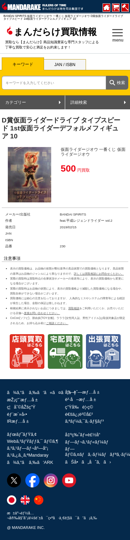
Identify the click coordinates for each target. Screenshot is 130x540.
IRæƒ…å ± (18, 421)
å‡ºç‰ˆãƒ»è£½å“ (84, 434)
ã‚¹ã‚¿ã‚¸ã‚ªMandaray (28, 455)
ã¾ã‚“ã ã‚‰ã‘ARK (30, 462)
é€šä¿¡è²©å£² (79, 414)
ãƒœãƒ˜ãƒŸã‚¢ (22, 434)
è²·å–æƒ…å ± (80, 399)
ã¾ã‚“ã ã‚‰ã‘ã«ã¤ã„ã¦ (41, 392)
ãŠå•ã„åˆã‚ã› (88, 462)
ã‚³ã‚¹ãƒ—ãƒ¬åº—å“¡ (27, 448)
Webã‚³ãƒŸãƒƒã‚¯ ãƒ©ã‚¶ (32, 441)
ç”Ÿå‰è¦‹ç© (81, 407)
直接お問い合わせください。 (42, 313)
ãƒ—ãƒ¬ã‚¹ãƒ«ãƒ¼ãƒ (87, 442)
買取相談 (73, 308)
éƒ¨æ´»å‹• (17, 414)
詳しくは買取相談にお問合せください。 (99, 273)
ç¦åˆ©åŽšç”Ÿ (21, 407)
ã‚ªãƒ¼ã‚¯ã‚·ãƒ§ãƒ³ (84, 421)
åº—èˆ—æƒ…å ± (82, 392)
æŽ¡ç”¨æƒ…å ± (22, 399)
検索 (121, 82)
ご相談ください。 (57, 323)
